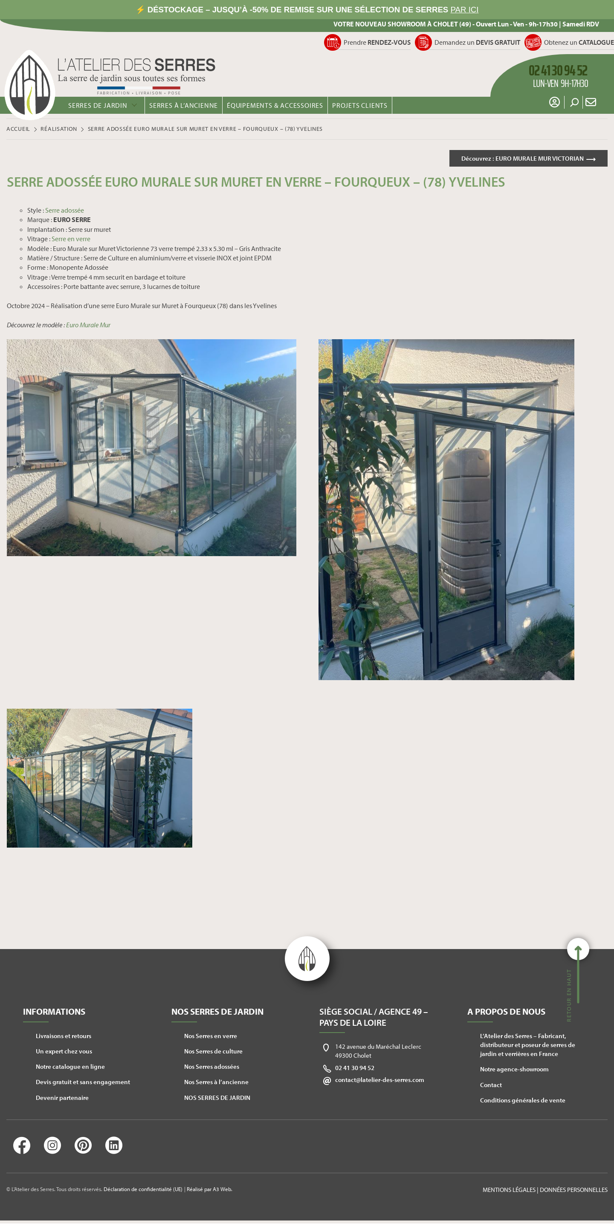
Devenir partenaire (62, 1099)
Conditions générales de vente (522, 1101)
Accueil (18, 129)
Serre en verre (71, 240)
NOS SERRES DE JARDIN (217, 1099)
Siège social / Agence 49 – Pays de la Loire (373, 1018)
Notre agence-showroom (514, 1071)
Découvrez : (518, 158)
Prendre (377, 42)
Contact (491, 1086)
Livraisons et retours (63, 1037)
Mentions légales (509, 1191)
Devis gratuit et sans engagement (83, 1083)
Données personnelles (574, 1191)
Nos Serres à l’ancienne (216, 1083)
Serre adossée (64, 211)
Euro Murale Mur (88, 326)
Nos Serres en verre (210, 1037)
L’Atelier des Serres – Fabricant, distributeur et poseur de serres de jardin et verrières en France (527, 1046)
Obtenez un (579, 42)
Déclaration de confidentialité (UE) (143, 1190)
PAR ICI (465, 9)
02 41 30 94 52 (354, 1069)
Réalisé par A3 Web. (209, 1190)
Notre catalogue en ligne (70, 1068)
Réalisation (59, 129)
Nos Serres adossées (211, 1068)
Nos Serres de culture (213, 1052)
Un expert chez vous (64, 1052)
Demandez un (477, 42)
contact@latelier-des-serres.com (379, 1081)
